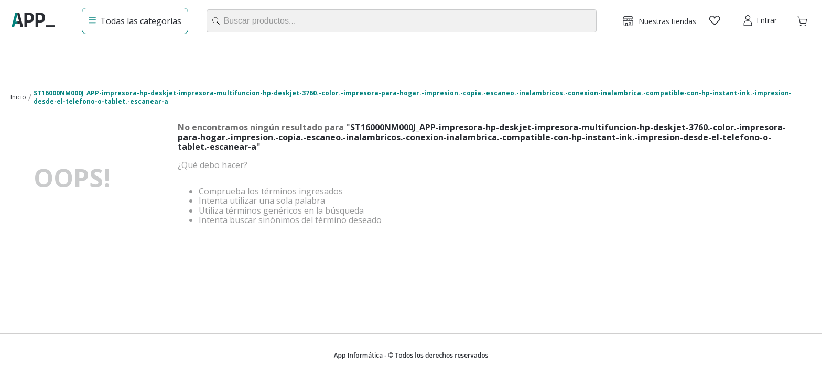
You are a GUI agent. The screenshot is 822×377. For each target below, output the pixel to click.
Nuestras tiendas (667, 21)
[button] (659, 21)
